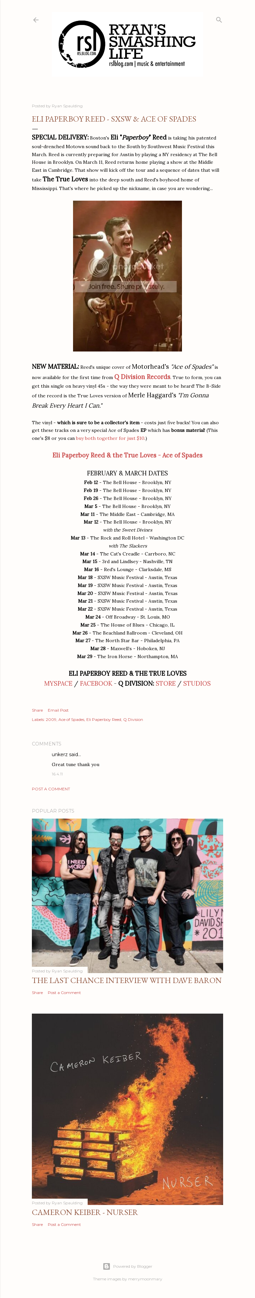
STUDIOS (197, 683)
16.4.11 (57, 773)
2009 (51, 719)
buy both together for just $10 (110, 438)
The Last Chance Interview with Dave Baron (127, 980)
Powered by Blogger (127, 1266)
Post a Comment (51, 788)
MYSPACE (58, 683)
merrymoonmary (145, 1278)
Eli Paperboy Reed (103, 719)
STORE (166, 683)
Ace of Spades (71, 719)
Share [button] (37, 710)
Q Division (133, 719)
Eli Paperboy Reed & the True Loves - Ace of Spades (127, 455)
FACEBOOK (96, 683)
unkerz (60, 754)
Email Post (58, 710)
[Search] (219, 18)
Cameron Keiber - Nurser (85, 1212)
